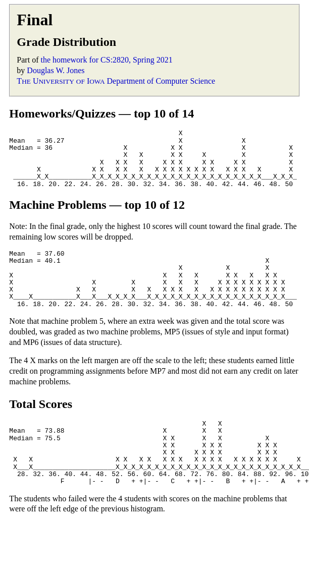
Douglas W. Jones (55, 70)
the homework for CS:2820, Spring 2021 (106, 59)
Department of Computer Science (161, 81)
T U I (61, 81)
